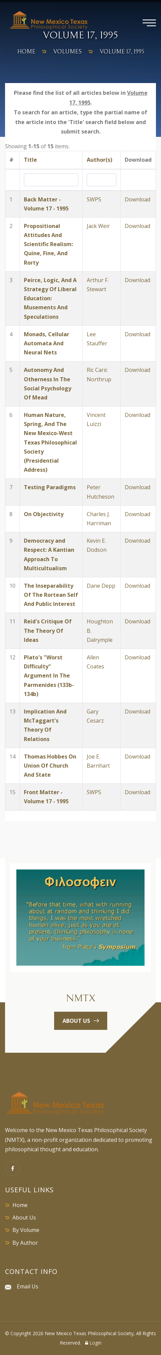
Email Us (27, 1286)
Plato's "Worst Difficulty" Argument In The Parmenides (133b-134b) (49, 676)
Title (30, 159)
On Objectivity (44, 514)
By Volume (25, 1230)
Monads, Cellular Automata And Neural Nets (46, 343)
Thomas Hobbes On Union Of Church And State (50, 765)
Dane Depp (101, 585)
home (26, 51)
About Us (24, 1217)
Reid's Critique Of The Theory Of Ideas (48, 630)
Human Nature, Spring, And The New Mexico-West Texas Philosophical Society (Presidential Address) (50, 442)
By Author (25, 1242)
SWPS (94, 199)
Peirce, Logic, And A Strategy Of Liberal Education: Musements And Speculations (50, 298)
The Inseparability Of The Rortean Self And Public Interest (51, 595)
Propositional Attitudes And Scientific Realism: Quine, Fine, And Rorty (48, 244)
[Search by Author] (101, 179)
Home (20, 1205)
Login (93, 1343)
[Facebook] (12, 1168)
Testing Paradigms (50, 487)
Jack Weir (98, 226)
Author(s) (99, 159)
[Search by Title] (51, 179)
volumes (67, 51)
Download (137, 199)
